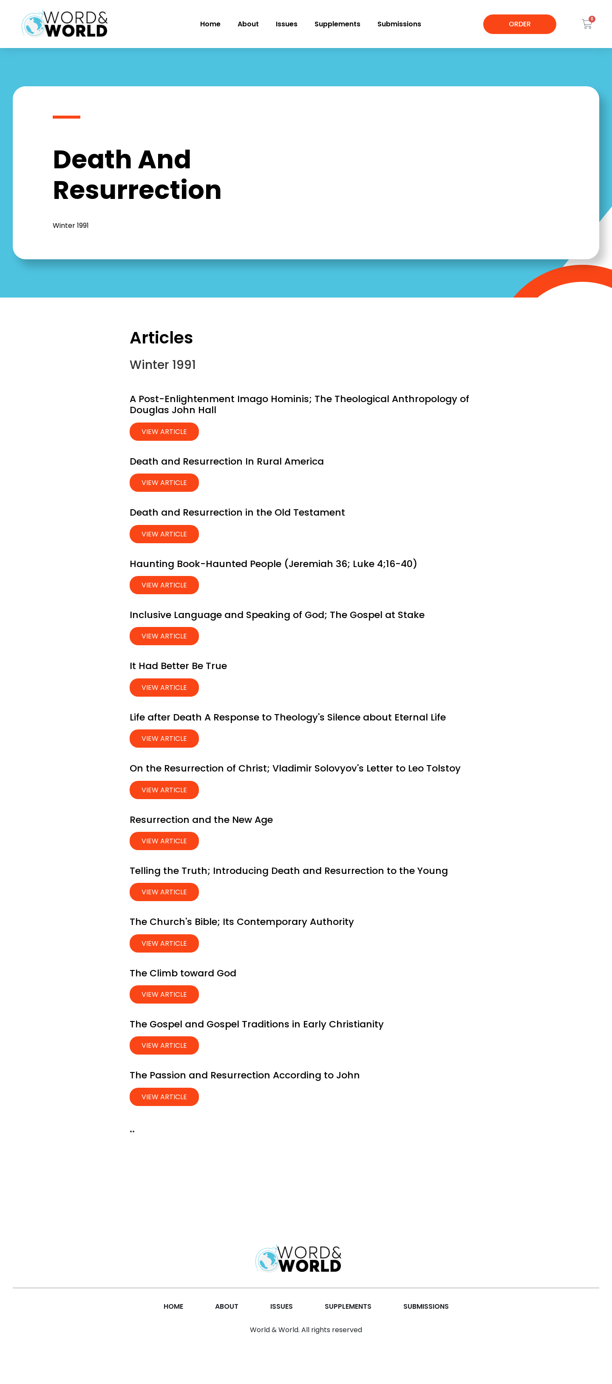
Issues (287, 24)
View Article (164, 432)
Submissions (399, 24)
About (248, 24)
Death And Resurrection (137, 175)
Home (210, 24)
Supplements (337, 24)
